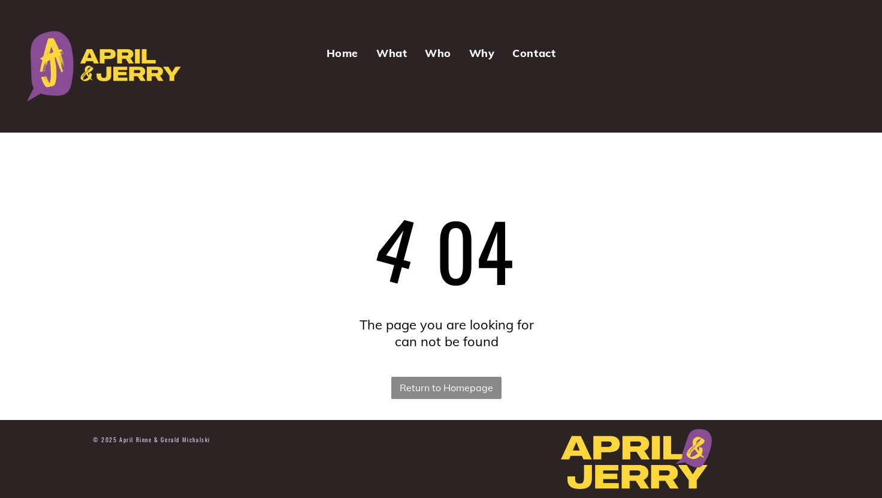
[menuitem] (342, 53)
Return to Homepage (446, 388)
